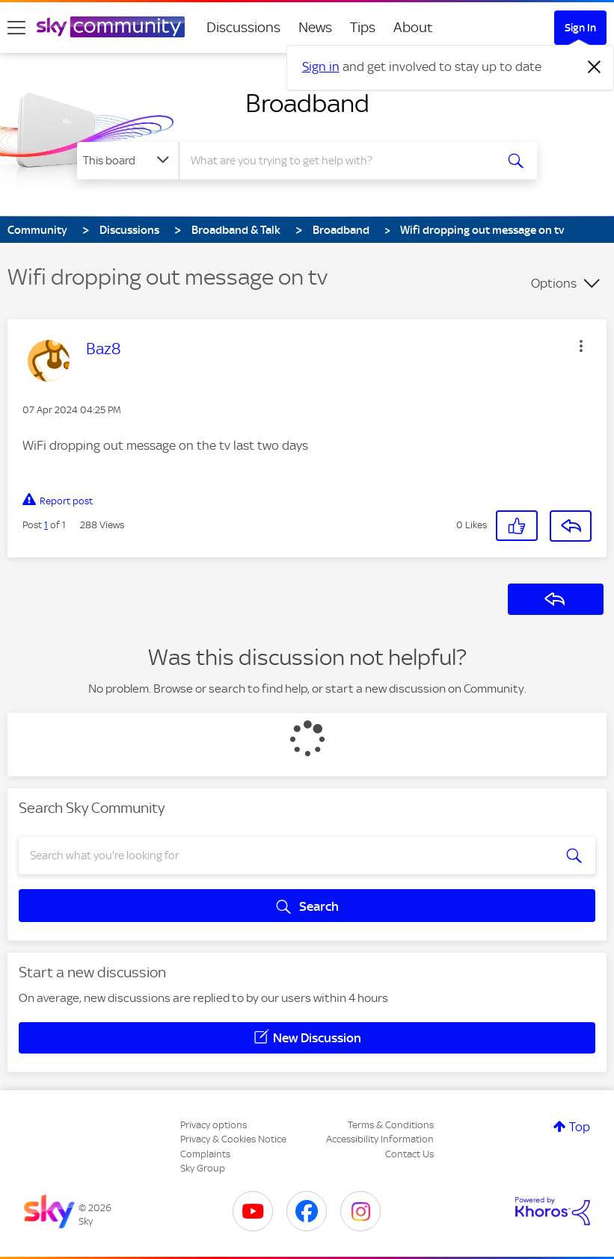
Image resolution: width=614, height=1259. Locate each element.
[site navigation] (16, 28)
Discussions (243, 27)
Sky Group (202, 1168)
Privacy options (213, 1124)
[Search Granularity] (128, 160)
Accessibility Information (380, 1139)
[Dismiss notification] (595, 67)
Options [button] (554, 283)
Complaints (205, 1154)
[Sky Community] (111, 27)
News (315, 27)
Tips (362, 27)
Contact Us (409, 1154)
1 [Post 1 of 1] (46, 524)
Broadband (307, 103)
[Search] (340, 160)
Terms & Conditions (391, 1124)
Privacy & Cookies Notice (233, 1139)
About (413, 27)
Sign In (580, 27)
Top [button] (579, 1126)
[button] (581, 345)
